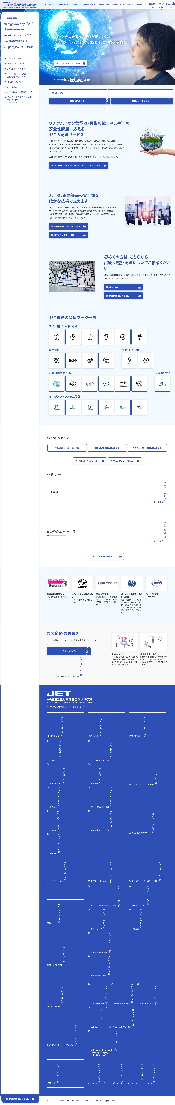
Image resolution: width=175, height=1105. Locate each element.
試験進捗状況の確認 (16, 68)
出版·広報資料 (89, 4)
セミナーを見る (106, 556)
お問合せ (139, 4)
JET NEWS (12, 87)
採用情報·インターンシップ (122, 4)
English (161, 4)
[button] (81, 79)
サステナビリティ (63, 4)
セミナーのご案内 (14, 82)
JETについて (49, 4)
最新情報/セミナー (78, 101)
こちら (77, 676)
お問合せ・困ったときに (19, 1098)
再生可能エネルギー (17, 23)
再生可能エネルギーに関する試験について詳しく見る (77, 165)
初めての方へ (115, 287)
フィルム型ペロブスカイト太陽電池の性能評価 (18, 75)
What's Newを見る (88, 460)
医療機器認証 (14, 29)
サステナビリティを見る (123, 460)
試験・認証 (12, 17)
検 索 (170, 5)
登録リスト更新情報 (141, 101)
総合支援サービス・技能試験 (20, 47)
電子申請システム (15, 58)
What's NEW (103, 4)
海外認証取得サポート (18, 41)
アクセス (151, 7)
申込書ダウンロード (15, 63)
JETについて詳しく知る (64, 235)
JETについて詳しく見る (69, 63)
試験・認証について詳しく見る (67, 226)
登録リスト (76, 4)
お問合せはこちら (68, 651)
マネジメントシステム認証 (19, 35)
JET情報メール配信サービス (19, 92)
